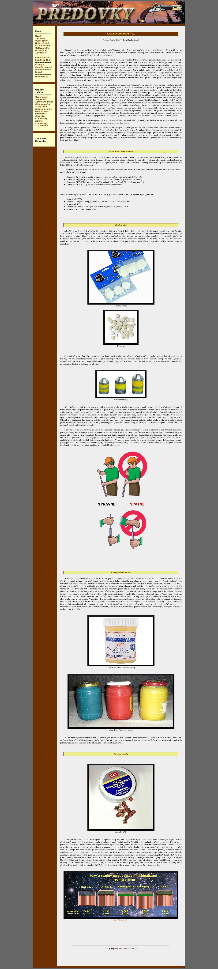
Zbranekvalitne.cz (44, 102)
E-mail (38, 72)
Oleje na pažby (42, 104)
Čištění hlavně (42, 45)
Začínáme (40, 38)
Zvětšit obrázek (121, 919)
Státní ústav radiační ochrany (43, 107)
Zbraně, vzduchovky (41, 122)
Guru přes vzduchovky (41, 117)
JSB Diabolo (41, 125)
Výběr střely (41, 41)
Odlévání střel (42, 48)
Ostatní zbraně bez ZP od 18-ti (42, 58)
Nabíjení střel (42, 43)
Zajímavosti (41, 53)
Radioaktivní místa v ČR (41, 112)
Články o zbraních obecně (43, 66)
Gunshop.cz (41, 97)
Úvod (38, 36)
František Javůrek (126, 948)
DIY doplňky (41, 50)
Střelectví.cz (41, 99)
